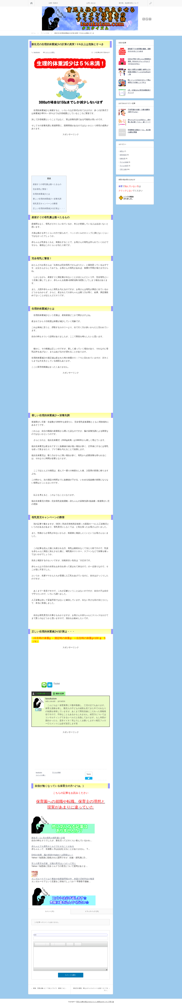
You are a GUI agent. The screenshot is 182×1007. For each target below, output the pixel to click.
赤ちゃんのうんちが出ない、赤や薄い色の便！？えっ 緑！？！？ (139, 121)
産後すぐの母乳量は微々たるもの (47, 184)
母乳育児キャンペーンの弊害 (45, 203)
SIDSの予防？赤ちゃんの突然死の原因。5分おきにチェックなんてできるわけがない (139, 61)
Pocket (57, 683)
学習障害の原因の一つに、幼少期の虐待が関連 (139, 131)
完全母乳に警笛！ (40, 189)
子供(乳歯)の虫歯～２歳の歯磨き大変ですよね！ (139, 111)
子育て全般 (123, 169)
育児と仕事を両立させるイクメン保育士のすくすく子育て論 (95, 1001)
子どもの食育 (124, 165)
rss (143, 19)
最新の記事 (60, 694)
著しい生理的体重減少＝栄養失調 (47, 199)
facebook (150, 19)
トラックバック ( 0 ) (92, 911)
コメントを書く (50, 52)
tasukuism (37, 52)
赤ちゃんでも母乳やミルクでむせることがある (52, 846)
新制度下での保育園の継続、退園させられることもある (139, 50)
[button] (36, 944)
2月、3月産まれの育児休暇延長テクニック (139, 91)
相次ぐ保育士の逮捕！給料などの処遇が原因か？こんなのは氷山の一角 (139, 72)
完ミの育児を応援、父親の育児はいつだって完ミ (53, 863)
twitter (147, 19)
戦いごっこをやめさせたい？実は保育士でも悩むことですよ (139, 81)
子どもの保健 (56, 772)
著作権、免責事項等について (129, 3)
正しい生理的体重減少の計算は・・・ (49, 208)
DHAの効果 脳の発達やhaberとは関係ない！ (52, 855)
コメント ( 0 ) (49, 911)
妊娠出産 (122, 158)
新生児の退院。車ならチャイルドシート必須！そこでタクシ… (90, 989)
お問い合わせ (91, 3)
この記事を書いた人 (42, 694)
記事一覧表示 (53, 3)
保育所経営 (123, 155)
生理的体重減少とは (41, 194)
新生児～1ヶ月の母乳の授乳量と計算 (48, 838)
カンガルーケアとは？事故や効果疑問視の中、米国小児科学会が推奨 (62, 879)
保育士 (122, 151)
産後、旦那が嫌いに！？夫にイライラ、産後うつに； (49, 988)
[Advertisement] (70, 156)
